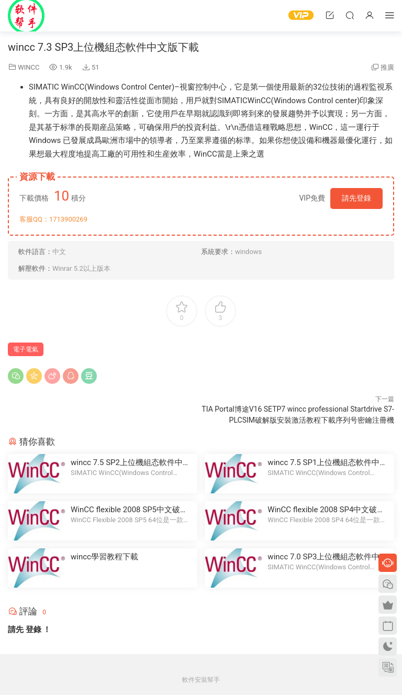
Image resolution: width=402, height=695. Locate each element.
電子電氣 (25, 349)
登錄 (33, 629)
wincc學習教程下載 (104, 556)
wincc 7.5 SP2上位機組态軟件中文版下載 (131, 463)
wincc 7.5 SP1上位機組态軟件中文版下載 (327, 463)
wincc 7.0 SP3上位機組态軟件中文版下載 (327, 557)
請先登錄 (356, 198)
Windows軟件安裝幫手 (26, 15)
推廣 (387, 67)
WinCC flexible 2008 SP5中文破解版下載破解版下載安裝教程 (129, 510)
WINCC (28, 67)
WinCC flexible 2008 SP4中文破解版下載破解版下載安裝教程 (326, 510)
